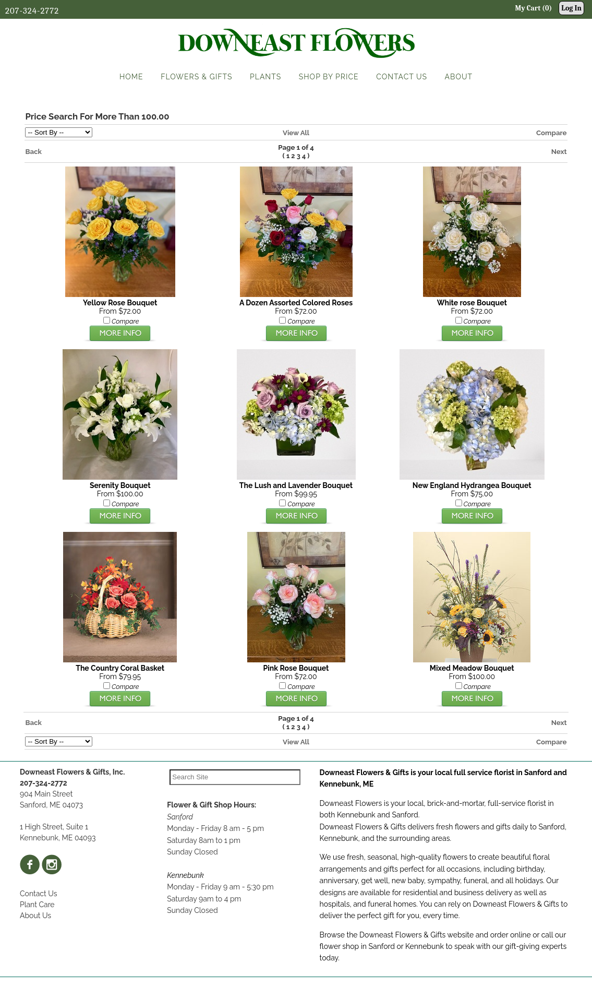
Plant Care (37, 904)
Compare (551, 132)
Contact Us (38, 893)
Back (33, 151)
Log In (571, 8)
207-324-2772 (32, 11)
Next (559, 151)
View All (296, 132)
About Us (35, 915)
